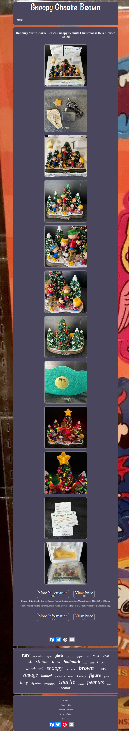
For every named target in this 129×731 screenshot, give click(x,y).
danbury (81, 676)
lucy (24, 682)
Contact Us (66, 705)
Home (65, 700)
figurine (36, 683)
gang (109, 684)
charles (55, 662)
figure (95, 675)
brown (86, 668)
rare (26, 655)
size (92, 662)
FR (68, 718)
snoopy (54, 668)
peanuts (95, 682)
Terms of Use (66, 714)
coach (70, 676)
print (106, 676)
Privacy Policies (66, 709)
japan (80, 656)
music (81, 684)
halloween (70, 657)
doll (88, 657)
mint (96, 656)
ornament (49, 683)
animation (38, 656)
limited (46, 676)
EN (63, 718)
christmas (37, 661)
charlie (66, 682)
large (100, 662)
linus (101, 668)
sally (85, 663)
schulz (66, 688)
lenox (105, 656)
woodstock (35, 668)
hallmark (71, 661)
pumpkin (60, 676)
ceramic (71, 669)
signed (49, 656)
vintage (30, 675)
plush (59, 656)
